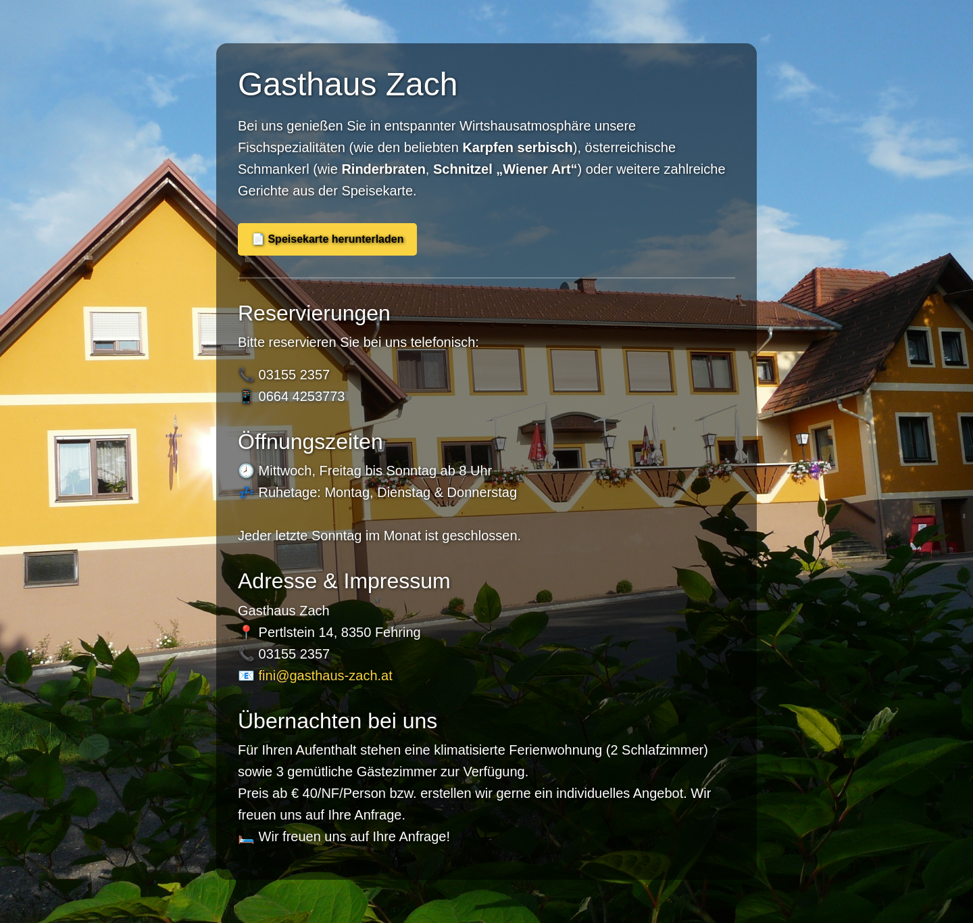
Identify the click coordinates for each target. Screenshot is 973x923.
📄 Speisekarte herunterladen (327, 239)
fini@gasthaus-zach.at (326, 675)
